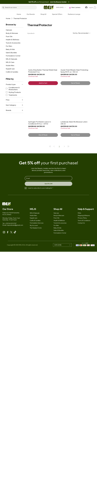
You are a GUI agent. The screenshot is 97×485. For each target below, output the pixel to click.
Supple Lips (33, 218)
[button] (60, 2)
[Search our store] (19, 7)
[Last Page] (68, 146)
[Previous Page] (54, 146)
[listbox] (61, 7)
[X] (11, 232)
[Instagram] (3, 232)
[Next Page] (64, 146)
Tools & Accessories (60, 223)
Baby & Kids (57, 228)
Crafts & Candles (35, 220)
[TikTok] (14, 232)
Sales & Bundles (59, 230)
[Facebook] (7, 232)
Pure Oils (56, 218)
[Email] (48, 178)
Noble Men (33, 215)
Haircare (56, 213)
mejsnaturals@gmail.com (15, 225)
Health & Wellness (59, 220)
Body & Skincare (59, 215)
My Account (34, 225)
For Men (56, 225)
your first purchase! (39, 2)
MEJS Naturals (34, 213)
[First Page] (50, 146)
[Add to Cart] (43, 83)
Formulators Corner (60, 233)
